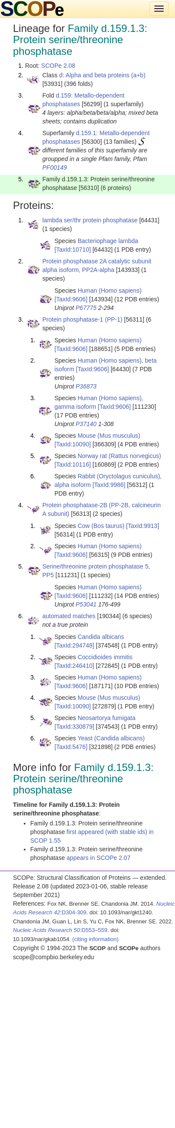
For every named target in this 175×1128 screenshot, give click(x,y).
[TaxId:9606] (70, 299)
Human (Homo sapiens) (110, 290)
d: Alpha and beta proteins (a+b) (102, 75)
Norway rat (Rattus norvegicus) (119, 455)
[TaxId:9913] (142, 525)
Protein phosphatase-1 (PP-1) (82, 319)
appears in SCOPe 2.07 (98, 857)
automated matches (68, 616)
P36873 (86, 386)
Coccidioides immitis (105, 657)
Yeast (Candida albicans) (111, 738)
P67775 (86, 307)
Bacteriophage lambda (108, 240)
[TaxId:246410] (74, 665)
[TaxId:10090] (72, 444)
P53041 (86, 604)
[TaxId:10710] (72, 249)
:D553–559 (60, 930)
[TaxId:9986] (108, 484)
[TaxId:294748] (74, 645)
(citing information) (95, 939)
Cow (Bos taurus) (101, 525)
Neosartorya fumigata (107, 717)
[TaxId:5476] (70, 746)
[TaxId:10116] (72, 464)
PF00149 (54, 167)
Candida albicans (101, 636)
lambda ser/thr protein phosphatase (89, 220)
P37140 (86, 423)
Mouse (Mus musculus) (109, 435)
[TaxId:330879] (74, 726)
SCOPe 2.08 (58, 65)
